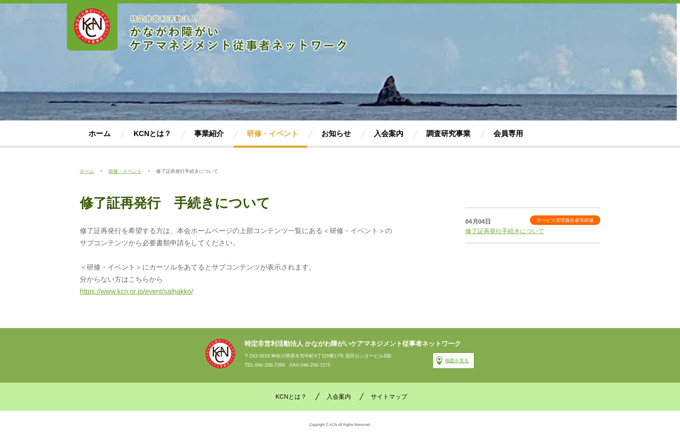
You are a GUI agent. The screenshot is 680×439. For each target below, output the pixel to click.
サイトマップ (389, 396)
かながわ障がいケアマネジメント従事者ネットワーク (220, 353)
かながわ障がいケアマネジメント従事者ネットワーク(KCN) (208, 27)
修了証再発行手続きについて (504, 231)
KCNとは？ (291, 396)
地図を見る (457, 360)
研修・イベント (125, 171)
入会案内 (339, 396)
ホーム (87, 171)
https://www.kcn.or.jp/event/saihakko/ (136, 291)
